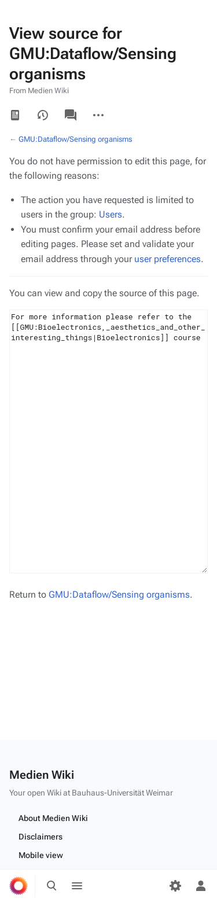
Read (15, 115)
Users (110, 214)
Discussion (70, 115)
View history (43, 115)
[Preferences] (175, 885)
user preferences (167, 258)
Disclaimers (40, 836)
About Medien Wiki (53, 818)
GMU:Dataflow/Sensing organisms (75, 139)
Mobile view (41, 855)
